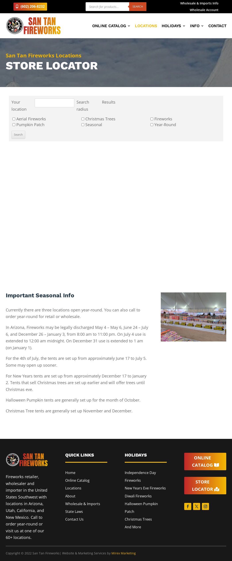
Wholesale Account (204, 10)
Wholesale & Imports (82, 503)
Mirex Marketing (123, 553)
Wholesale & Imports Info (199, 3)
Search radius (83, 105)
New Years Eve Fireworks (145, 488)
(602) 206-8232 (33, 6)
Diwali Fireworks (138, 496)
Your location (19, 105)
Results (108, 102)
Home (70, 472)
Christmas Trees (98, 118)
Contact (217, 26)
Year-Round (163, 124)
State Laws (74, 511)
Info (194, 26)
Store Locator (202, 486)
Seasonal (91, 124)
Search (137, 6)
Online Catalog (109, 26)
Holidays (171, 26)
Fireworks (161, 118)
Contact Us (74, 519)
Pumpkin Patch (28, 124)
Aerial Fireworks (29, 118)
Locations (146, 26)
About (70, 496)
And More (133, 527)
